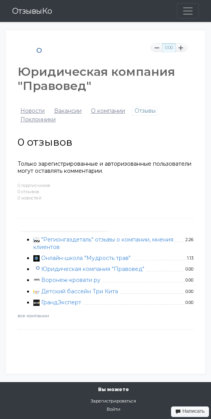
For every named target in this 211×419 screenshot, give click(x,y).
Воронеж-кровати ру (70, 280)
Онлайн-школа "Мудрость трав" (86, 258)
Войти (113, 409)
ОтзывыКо (32, 11)
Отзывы (145, 110)
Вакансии (68, 110)
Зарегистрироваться (113, 401)
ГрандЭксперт (61, 302)
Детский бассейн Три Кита (79, 291)
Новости (32, 110)
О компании (108, 110)
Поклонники (38, 119)
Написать (190, 411)
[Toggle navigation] (188, 11)
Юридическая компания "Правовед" (92, 269)
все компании (33, 315)
